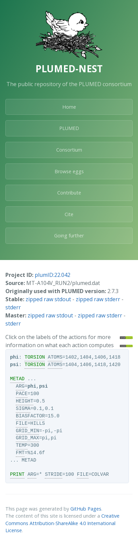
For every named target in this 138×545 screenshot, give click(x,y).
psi (14, 364)
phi (14, 357)
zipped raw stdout (48, 299)
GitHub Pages (85, 508)
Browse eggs (69, 171)
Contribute (69, 192)
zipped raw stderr (98, 299)
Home (69, 107)
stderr (13, 307)
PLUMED (69, 128)
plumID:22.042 (52, 275)
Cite (69, 214)
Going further (69, 235)
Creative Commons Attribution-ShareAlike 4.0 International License (62, 523)
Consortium (69, 150)
